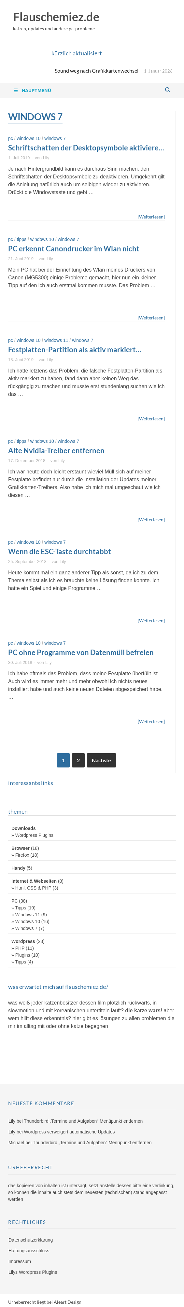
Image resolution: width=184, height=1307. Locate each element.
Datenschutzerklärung (30, 1240)
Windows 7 (54, 138)
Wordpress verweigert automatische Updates (69, 1131)
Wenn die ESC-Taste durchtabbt (59, 551)
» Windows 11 (25, 914)
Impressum (19, 1261)
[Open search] (168, 90)
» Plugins (20, 955)
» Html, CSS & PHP (31, 888)
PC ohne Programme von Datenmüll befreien (81, 652)
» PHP (17, 948)
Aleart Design (67, 1302)
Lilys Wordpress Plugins (32, 1272)
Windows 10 (28, 138)
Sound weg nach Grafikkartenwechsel (96, 70)
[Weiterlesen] (151, 216)
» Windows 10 (25, 921)
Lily (46, 157)
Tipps (21, 239)
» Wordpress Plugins (32, 835)
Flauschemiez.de (56, 16)
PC (10, 138)
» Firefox (20, 855)
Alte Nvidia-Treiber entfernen (56, 450)
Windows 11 (56, 340)
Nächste (101, 760)
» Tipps (18, 907)
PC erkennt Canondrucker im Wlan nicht (73, 248)
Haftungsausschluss (28, 1250)
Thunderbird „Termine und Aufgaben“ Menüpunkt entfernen (83, 1121)
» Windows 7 (24, 928)
